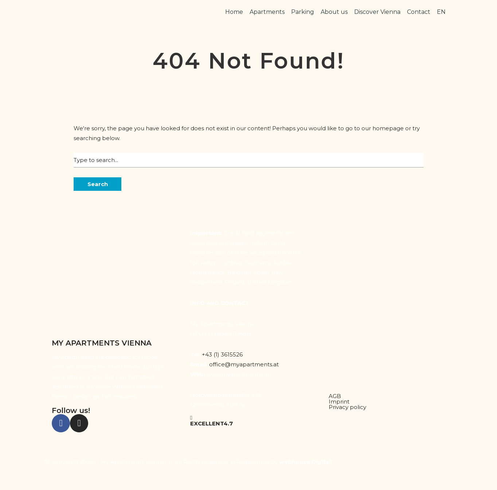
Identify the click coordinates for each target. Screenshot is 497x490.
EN (441, 11)
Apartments (267, 11)
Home (234, 11)
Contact (418, 11)
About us (334, 11)
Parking (302, 11)
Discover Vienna (377, 11)
